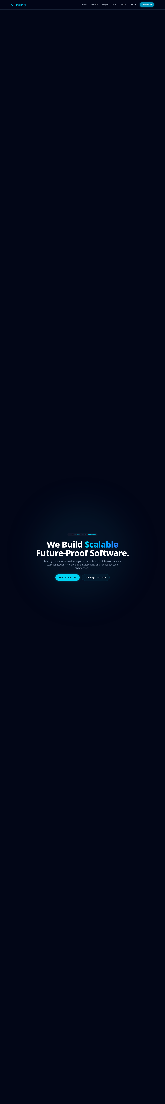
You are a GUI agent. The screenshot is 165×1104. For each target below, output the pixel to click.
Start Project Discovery (95, 577)
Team (114, 5)
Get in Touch (147, 5)
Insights (105, 5)
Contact (133, 5)
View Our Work (67, 577)
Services (84, 5)
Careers (123, 5)
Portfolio (94, 5)
